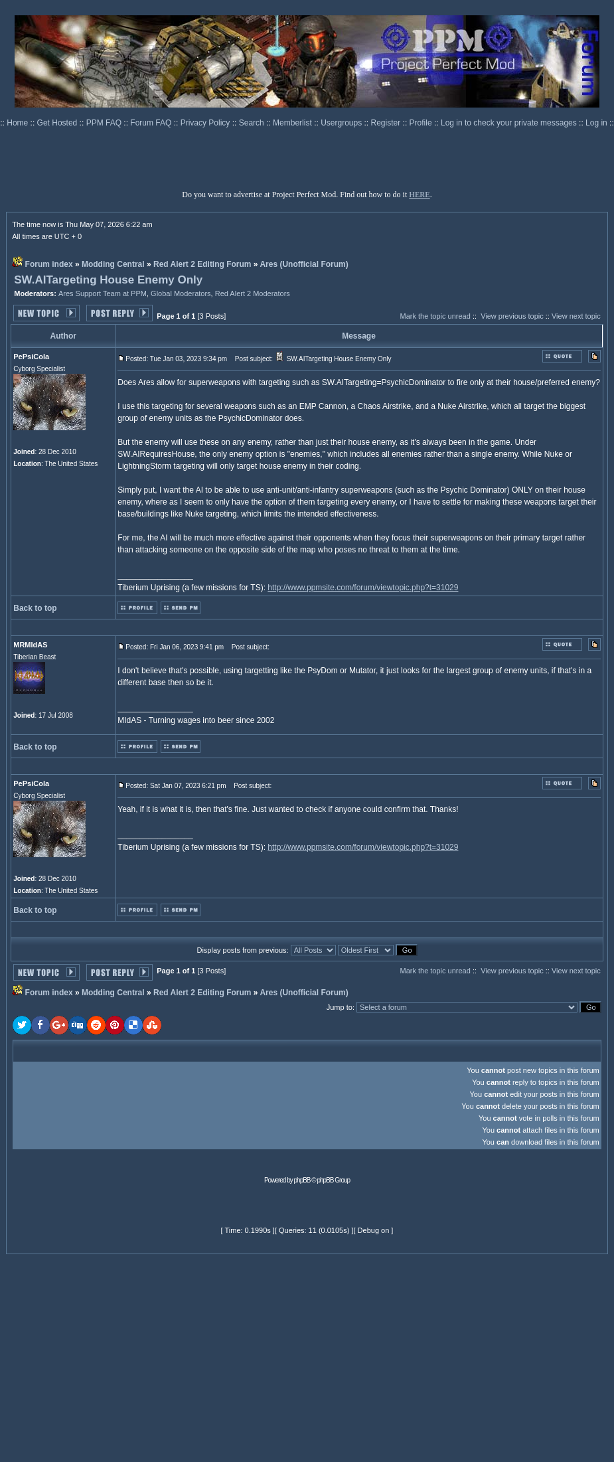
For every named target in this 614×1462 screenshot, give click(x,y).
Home (18, 122)
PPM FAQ (105, 122)
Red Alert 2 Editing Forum (202, 264)
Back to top (34, 608)
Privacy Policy (206, 122)
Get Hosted (58, 122)
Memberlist (293, 122)
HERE (419, 194)
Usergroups (342, 122)
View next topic (576, 316)
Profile (422, 122)
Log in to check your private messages (510, 122)
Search (252, 122)
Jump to (339, 1007)
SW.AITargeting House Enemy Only (108, 280)
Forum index (49, 264)
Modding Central (113, 264)
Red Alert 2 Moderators (252, 293)
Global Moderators (181, 293)
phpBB (302, 1180)
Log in (596, 122)
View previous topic (512, 316)
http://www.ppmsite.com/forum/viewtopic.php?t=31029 (363, 587)
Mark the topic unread (435, 316)
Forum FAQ (151, 122)
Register (387, 122)
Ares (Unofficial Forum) (304, 264)
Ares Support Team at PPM (102, 293)
